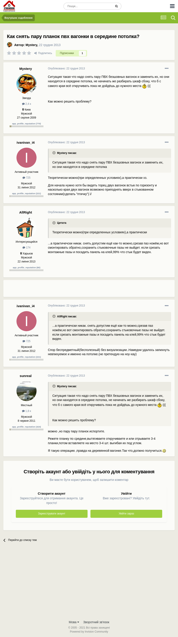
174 (26, 247)
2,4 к (26, 103)
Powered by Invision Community (89, 631)
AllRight (25, 212)
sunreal (25, 376)
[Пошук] (88, 6)
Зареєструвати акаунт (51, 513)
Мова (74, 622)
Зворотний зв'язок (96, 622)
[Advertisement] (100, 290)
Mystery (31, 45)
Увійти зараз (126, 513)
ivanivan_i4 (26, 142)
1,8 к (26, 411)
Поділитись (43, 53)
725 (26, 177)
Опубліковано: (66, 68)
